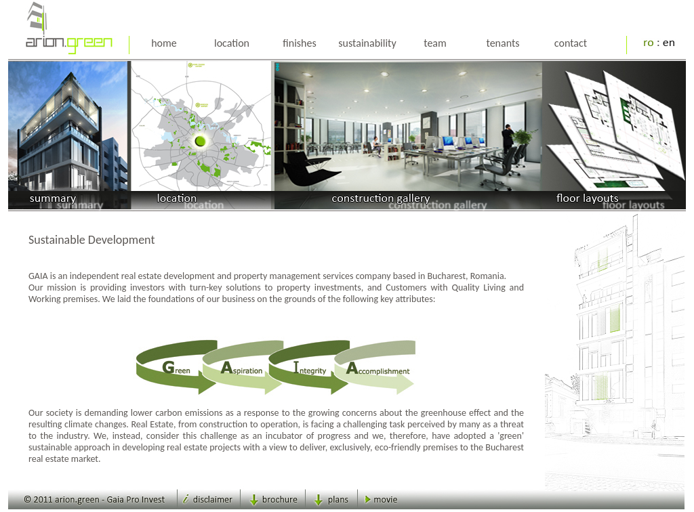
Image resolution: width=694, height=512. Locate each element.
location (231, 43)
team (435, 43)
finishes (299, 43)
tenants (502, 43)
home (164, 43)
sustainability (367, 43)
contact (570, 43)
